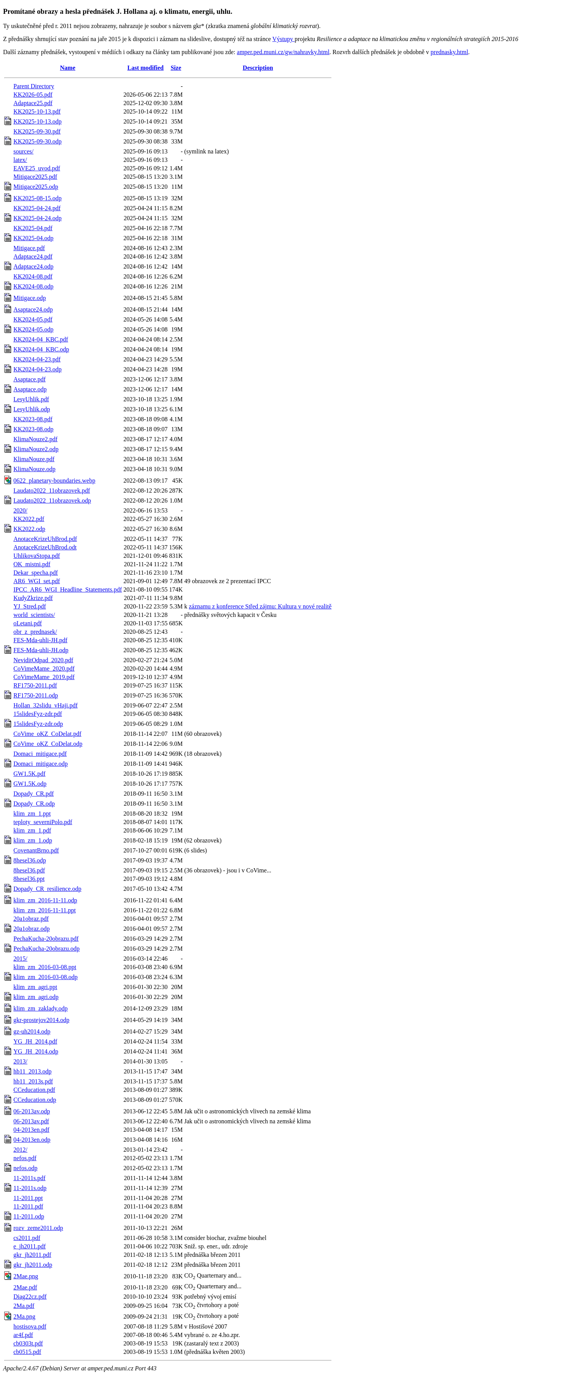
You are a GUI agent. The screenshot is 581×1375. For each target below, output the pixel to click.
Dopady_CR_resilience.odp (47, 888)
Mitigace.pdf (29, 248)
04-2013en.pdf (31, 1129)
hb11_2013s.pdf (33, 1081)
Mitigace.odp (29, 298)
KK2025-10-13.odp (37, 121)
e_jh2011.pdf (29, 1246)
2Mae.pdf (25, 1287)
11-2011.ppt (28, 1198)
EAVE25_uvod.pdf (36, 168)
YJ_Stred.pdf (29, 606)
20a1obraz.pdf (31, 918)
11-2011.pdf (28, 1206)
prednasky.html (449, 52)
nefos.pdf (24, 1158)
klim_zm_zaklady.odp (40, 1008)
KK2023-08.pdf (33, 419)
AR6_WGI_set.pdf (36, 581)
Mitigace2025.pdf (35, 176)
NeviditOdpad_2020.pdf (43, 660)
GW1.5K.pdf (29, 773)
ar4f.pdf (23, 1335)
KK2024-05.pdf (33, 319)
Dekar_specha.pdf (35, 572)
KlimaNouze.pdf (33, 459)
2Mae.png (25, 1276)
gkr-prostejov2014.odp (41, 1020)
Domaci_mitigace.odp (40, 763)
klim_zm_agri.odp (36, 997)
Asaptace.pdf (29, 379)
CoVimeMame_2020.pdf (43, 668)
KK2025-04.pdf (33, 228)
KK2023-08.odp (33, 429)
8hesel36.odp (29, 860)
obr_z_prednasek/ (35, 631)
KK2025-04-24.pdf (37, 208)
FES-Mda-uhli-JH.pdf (40, 640)
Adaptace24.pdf (33, 256)
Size (176, 67)
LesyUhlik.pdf (31, 399)
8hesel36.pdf (29, 870)
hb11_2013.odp (32, 1071)
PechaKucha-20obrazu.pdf (46, 938)
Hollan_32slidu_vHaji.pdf (45, 705)
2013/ (20, 1061)
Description (258, 67)
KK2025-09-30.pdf (37, 131)
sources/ (23, 151)
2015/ (20, 958)
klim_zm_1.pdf (32, 830)
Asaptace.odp (30, 389)
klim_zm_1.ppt (32, 813)
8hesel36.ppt (28, 878)
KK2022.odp (29, 529)
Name (67, 67)
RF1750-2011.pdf (35, 685)
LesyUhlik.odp (31, 409)
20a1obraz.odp (31, 928)
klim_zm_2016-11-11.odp (45, 900)
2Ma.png (24, 1316)
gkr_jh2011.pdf (32, 1254)
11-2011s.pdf (29, 1178)
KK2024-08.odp (33, 286)
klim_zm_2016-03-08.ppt (44, 967)
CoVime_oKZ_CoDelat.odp (47, 743)
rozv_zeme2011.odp (38, 1228)
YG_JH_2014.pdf (35, 1041)
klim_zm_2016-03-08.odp (45, 977)
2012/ (20, 1149)
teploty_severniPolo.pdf (42, 822)
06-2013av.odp (31, 1111)
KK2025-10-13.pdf (37, 111)
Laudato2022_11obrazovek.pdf (51, 490)
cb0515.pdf (27, 1352)
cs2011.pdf (26, 1238)
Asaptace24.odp (33, 309)
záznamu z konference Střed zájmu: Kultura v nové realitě (260, 606)
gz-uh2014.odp (31, 1031)
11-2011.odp (28, 1216)
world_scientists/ (34, 615)
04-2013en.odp (31, 1139)
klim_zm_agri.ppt (35, 987)
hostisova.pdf (29, 1326)
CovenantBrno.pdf (36, 850)
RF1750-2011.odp (35, 695)
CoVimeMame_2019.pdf (43, 677)
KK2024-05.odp (33, 329)
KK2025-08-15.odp (37, 198)
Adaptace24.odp (33, 266)
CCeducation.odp (34, 1099)
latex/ (20, 160)
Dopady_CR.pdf (33, 793)
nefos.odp (25, 1168)
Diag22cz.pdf (30, 1296)
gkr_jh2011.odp (32, 1264)
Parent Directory (33, 86)
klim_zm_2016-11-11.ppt (44, 910)
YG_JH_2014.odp (35, 1051)
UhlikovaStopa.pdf (36, 555)
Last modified (145, 67)
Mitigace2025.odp (35, 186)
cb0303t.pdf (28, 1343)
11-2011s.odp (29, 1188)
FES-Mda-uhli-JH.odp (41, 650)
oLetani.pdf (27, 623)
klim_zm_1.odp (32, 840)
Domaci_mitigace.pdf (40, 753)
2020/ (20, 510)
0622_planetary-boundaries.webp (54, 480)
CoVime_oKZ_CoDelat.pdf (47, 733)
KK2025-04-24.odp (37, 218)
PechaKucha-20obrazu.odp (46, 948)
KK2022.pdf (28, 519)
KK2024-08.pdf (33, 276)
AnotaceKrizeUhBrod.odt (45, 547)
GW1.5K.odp (29, 783)
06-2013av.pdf (31, 1121)
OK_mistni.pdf (31, 564)
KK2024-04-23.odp (37, 369)
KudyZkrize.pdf (33, 598)
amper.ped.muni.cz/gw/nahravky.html (283, 52)
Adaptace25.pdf (33, 103)
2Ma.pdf (23, 1305)
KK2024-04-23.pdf (37, 359)
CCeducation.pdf (34, 1089)
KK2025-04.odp (33, 238)
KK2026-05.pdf (33, 94)
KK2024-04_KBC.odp (41, 349)
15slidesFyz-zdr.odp (38, 723)
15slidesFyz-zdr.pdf (37, 714)
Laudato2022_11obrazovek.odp (52, 500)
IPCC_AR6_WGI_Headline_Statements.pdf (67, 589)
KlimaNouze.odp (34, 469)
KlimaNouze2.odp (36, 449)
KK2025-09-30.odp (37, 141)
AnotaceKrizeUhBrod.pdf (45, 539)
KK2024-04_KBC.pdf (40, 339)
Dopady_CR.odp (34, 803)
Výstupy (283, 39)
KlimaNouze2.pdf (35, 439)
